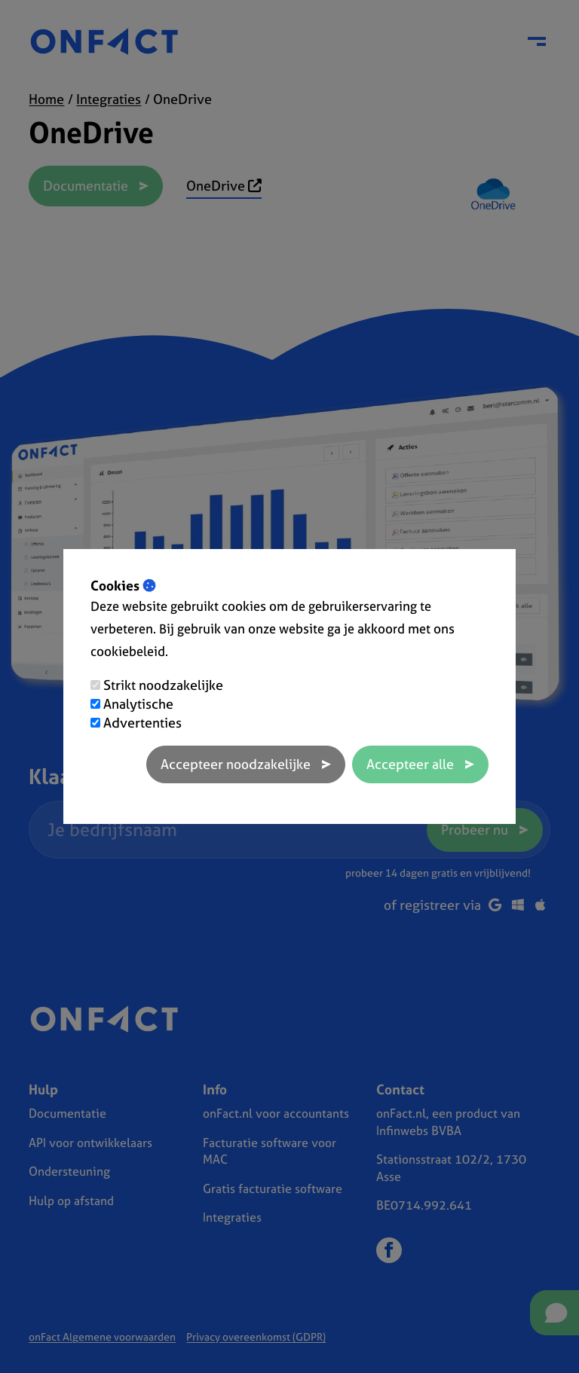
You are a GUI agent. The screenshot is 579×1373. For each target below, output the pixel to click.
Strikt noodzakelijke (163, 685)
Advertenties (142, 722)
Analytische (138, 703)
